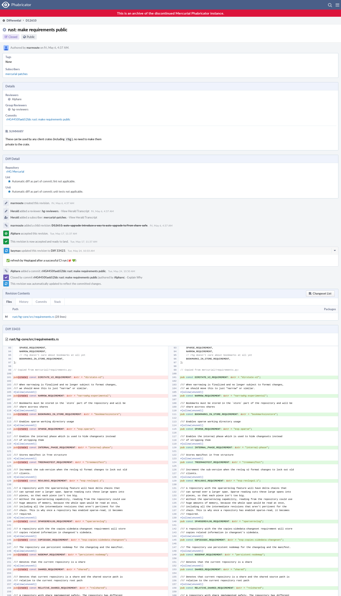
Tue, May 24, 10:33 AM (81, 250)
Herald (14, 211)
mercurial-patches (16, 74)
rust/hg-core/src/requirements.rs (33, 316)
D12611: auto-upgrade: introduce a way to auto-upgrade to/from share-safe (99, 225)
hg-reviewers (20, 109)
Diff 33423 (58, 250)
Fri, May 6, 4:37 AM (63, 202)
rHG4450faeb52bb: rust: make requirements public (38, 119)
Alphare (17, 99)
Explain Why (134, 277)
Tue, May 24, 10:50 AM (121, 270)
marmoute (33, 48)
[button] (337, 5)
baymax (16, 250)
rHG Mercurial (15, 171)
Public (31, 37)
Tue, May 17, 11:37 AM (63, 233)
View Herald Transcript (75, 211)
